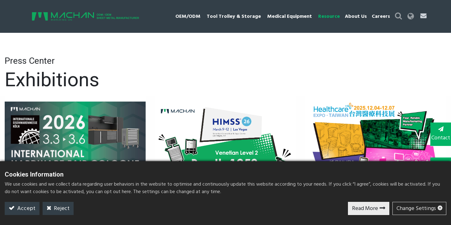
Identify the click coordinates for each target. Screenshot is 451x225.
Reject (61, 208)
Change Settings (416, 208)
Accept (25, 208)
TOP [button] (438, 158)
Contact (438, 133)
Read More (365, 208)
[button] (412, 16)
